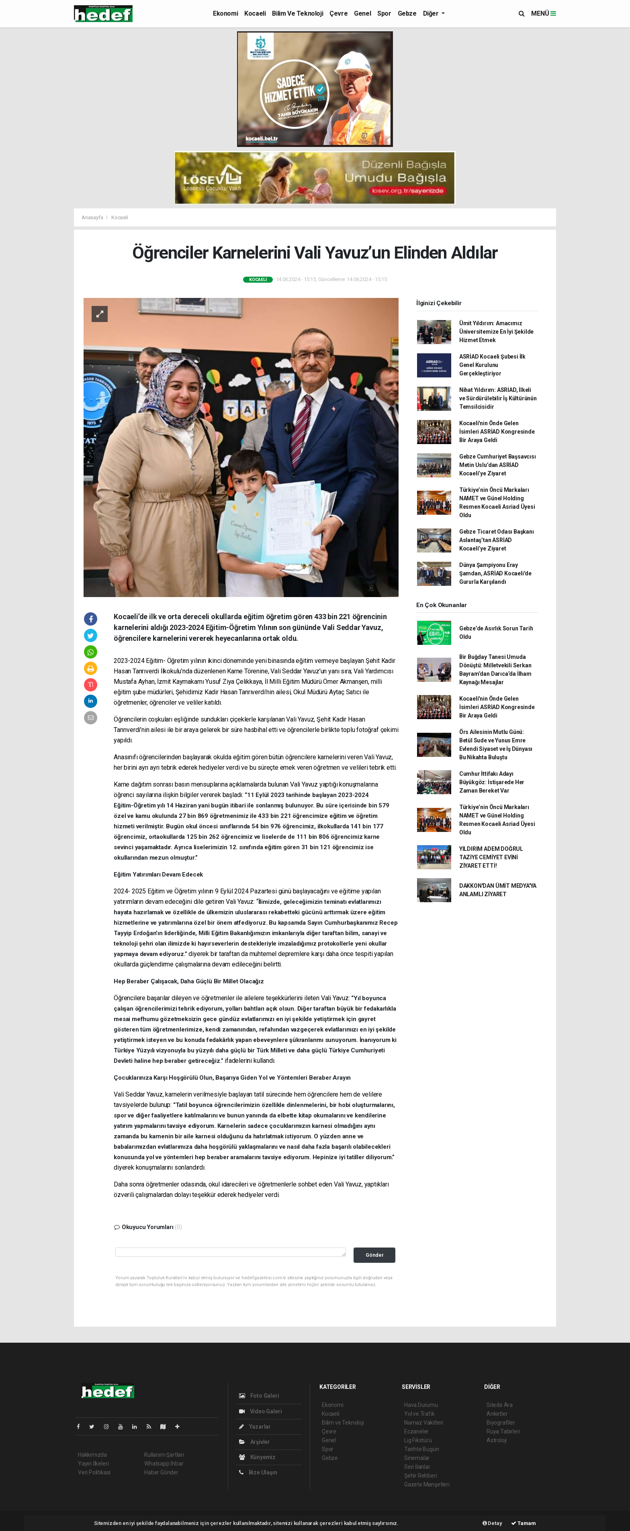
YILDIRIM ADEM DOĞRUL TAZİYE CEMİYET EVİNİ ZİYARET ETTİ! (491, 857)
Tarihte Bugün (421, 1449)
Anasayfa (93, 217)
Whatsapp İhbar (163, 1463)
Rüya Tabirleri (503, 1431)
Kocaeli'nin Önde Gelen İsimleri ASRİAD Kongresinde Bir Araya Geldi (497, 431)
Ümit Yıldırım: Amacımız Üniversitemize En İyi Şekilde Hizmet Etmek (496, 331)
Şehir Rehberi (420, 1475)
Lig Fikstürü (418, 1440)
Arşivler (254, 1442)
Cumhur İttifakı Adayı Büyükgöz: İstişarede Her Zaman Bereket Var (491, 782)
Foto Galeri (259, 1395)
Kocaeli (255, 13)
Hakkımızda (92, 1454)
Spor (384, 13)
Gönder (375, 1255)
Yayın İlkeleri (93, 1463)
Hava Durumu (421, 1405)
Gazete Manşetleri (427, 1484)
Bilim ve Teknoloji (297, 13)
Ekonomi (225, 13)
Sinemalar (417, 1458)
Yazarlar (255, 1426)
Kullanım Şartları (164, 1454)
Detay (492, 1523)
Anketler (497, 1414)
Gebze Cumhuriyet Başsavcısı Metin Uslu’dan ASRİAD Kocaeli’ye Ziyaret (497, 465)
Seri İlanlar (417, 1467)
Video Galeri (260, 1411)
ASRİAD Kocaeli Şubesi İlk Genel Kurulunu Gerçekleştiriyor (492, 365)
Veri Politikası (94, 1472)
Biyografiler (501, 1422)
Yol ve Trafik (419, 1414)
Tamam (523, 1523)
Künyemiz (257, 1457)
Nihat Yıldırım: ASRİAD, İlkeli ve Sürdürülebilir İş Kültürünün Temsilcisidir (498, 398)
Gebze (407, 13)
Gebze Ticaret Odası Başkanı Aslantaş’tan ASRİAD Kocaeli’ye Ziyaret (496, 540)
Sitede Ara (500, 1405)
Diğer (431, 13)
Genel (362, 13)
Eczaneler (416, 1431)
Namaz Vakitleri (423, 1422)
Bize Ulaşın (258, 1472)
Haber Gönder (161, 1472)
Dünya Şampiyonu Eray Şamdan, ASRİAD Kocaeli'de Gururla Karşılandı (495, 573)
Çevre (338, 13)
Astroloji (497, 1440)
